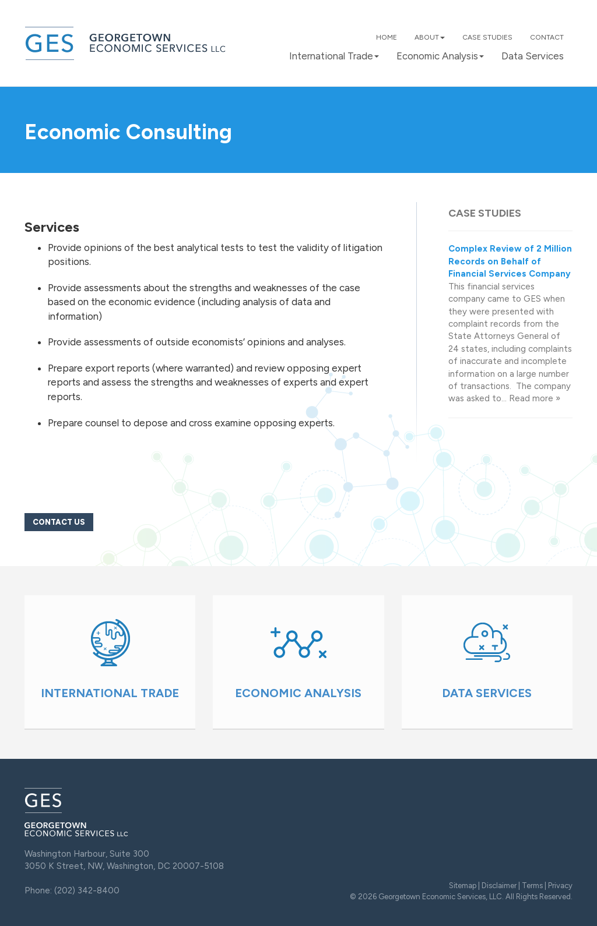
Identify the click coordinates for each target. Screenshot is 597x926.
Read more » (534, 398)
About (430, 37)
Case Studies (487, 37)
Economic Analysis (440, 56)
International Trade (334, 56)
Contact (547, 37)
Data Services (532, 56)
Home (386, 37)
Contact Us (59, 522)
